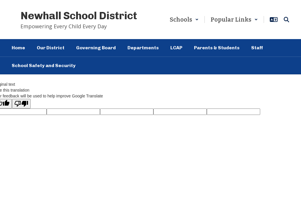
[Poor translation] (21, 103)
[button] (184, 19)
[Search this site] (286, 19)
